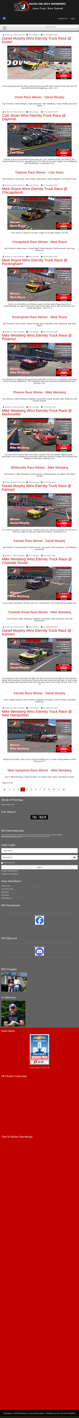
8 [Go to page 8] (44, 789)
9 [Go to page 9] (48, 789)
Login (72, 18)
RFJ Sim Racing (39, 915)
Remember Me (9, 862)
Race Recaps (34, 35)
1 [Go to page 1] (14, 789)
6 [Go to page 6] (35, 789)
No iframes (39, 1105)
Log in (39, 867)
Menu (4, 28)
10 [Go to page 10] (54, 789)
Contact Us (63, 18)
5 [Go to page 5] (31, 789)
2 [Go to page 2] (18, 789)
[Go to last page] (63, 790)
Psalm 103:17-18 (7, 805)
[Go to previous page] (9, 790)
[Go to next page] (58, 790)
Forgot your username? (10, 874)
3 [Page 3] (22, 789)
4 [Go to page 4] (27, 789)
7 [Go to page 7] (40, 789)
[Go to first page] (4, 790)
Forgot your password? (9, 871)
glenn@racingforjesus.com (11, 836)
